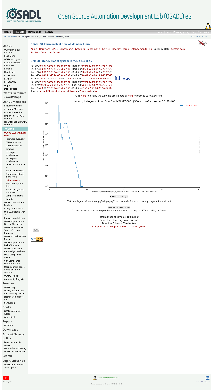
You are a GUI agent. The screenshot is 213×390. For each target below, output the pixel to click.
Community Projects (14, 279)
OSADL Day (9, 287)
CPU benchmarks (14, 145)
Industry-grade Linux (14, 218)
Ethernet (73, 91)
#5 (59, 65)
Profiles (35, 52)
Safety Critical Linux (13, 208)
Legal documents (12, 342)
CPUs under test (14, 142)
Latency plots (63, 36)
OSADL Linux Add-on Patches (14, 204)
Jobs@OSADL (10, 82)
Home (160, 32)
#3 (52, 65)
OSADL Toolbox (11, 275)
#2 (48, 65)
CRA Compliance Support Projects (12, 262)
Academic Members (14, 112)
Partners (8, 78)
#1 (45, 65)
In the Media (10, 75)
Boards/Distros (120, 49)
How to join (9, 72)
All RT (47, 91)
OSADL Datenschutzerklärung (15, 347)
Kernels (106, 49)
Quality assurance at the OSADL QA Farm (14, 292)
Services (8, 283)
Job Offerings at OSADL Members (15, 123)
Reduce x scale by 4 (119, 196)
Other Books (10, 317)
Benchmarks (66, 49)
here (83, 95)
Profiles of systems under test (15, 191)
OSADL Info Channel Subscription (14, 366)
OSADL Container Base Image (15, 237)
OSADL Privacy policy (14, 351)
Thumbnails (86, 91)
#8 (69, 65)
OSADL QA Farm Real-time (44, 36)
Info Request (10, 88)
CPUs (55, 49)
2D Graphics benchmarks (12, 153)
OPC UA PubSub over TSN (14, 213)
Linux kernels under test (15, 166)
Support (8, 321)
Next (96, 91)
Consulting (9, 302)
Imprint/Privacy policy (177, 32)
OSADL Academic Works (12, 312)
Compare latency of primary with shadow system (119, 226)
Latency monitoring (141, 49)
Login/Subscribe (201, 32)
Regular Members (13, 105)
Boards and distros (15, 170)
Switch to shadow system (119, 207)
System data (178, 49)
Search (7, 356)
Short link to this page (203, 382)
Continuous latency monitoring (15, 175)
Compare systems (14, 195)
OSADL (7, 46)
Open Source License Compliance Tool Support (14, 269)
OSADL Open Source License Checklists (14, 222)
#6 (62, 65)
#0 (41, 65)
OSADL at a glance (13, 59)
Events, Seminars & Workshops (14, 95)
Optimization (59, 91)
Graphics (10, 149)
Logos (7, 85)
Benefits (8, 68)
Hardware (44, 49)
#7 (66, 65)
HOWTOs (8, 325)
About (34, 49)
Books (7, 307)
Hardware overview (15, 138)
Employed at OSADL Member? (14, 117)
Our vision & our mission (12, 51)
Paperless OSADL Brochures (12, 64)
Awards (9, 199)
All (40, 91)
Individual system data (14, 185)
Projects (26, 36)
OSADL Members (14, 102)
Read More (9, 55)
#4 (55, 65)
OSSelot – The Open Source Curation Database (14, 230)
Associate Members (13, 109)
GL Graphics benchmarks (12, 160)
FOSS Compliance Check (12, 256)
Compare (46, 52)
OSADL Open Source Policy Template (14, 244)
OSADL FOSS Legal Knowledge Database (14, 250)
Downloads (10, 329)
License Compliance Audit (14, 298)
